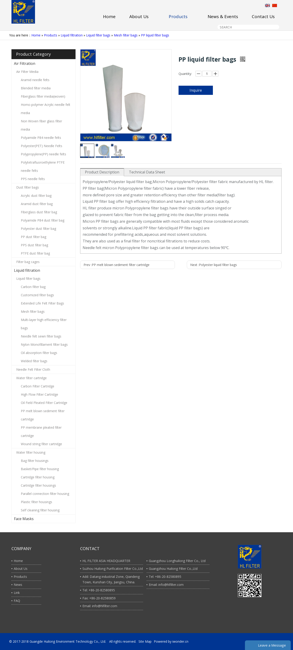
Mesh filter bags (126, 35)
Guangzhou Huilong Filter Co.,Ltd (173, 568)
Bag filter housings (35, 460)
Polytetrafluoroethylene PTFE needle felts (43, 166)
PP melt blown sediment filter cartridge (43, 415)
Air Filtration (24, 63)
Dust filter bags (27, 187)
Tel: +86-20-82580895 (98, 590)
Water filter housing (30, 452)
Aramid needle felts (35, 80)
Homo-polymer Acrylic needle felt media (45, 108)
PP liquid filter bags (155, 35)
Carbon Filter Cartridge (37, 386)
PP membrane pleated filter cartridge (41, 431)
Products (50, 35)
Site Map (145, 641)
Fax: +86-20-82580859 (99, 598)
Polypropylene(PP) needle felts (43, 154)
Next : (213, 265)
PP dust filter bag (33, 237)
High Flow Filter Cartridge (39, 394)
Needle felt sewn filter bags (41, 336)
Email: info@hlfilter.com (99, 606)
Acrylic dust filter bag (36, 195)
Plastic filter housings (36, 502)
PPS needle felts (33, 179)
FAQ (17, 600)
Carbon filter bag (33, 287)
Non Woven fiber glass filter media (41, 125)
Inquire (196, 90)
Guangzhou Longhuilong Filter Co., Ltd (177, 561)
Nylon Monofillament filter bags (44, 344)
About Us (20, 568)
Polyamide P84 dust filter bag (42, 220)
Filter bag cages (28, 262)
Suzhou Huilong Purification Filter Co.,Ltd (112, 568)
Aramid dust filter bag (37, 204)
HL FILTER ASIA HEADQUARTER (106, 561)
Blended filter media (36, 88)
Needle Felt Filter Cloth (33, 369)
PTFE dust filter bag (35, 253)
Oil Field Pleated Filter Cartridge (44, 402)
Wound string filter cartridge (41, 444)
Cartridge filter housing (37, 477)
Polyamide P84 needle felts (41, 137)
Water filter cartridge (31, 378)
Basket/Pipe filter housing (40, 469)
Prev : (116, 265)
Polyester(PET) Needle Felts (41, 146)
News (18, 584)
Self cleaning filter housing (40, 510)
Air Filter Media (27, 71)
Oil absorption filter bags (39, 353)
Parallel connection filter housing (45, 493)
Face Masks (24, 518)
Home (36, 35)
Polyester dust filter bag (38, 228)
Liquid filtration (72, 35)
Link (17, 592)
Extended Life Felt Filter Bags (42, 303)
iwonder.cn (180, 641)
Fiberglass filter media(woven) (43, 96)
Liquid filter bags (98, 35)
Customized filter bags (37, 295)
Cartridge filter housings (38, 485)
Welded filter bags (34, 361)
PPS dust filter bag (34, 245)
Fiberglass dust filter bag (39, 212)
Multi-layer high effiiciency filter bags (44, 324)
